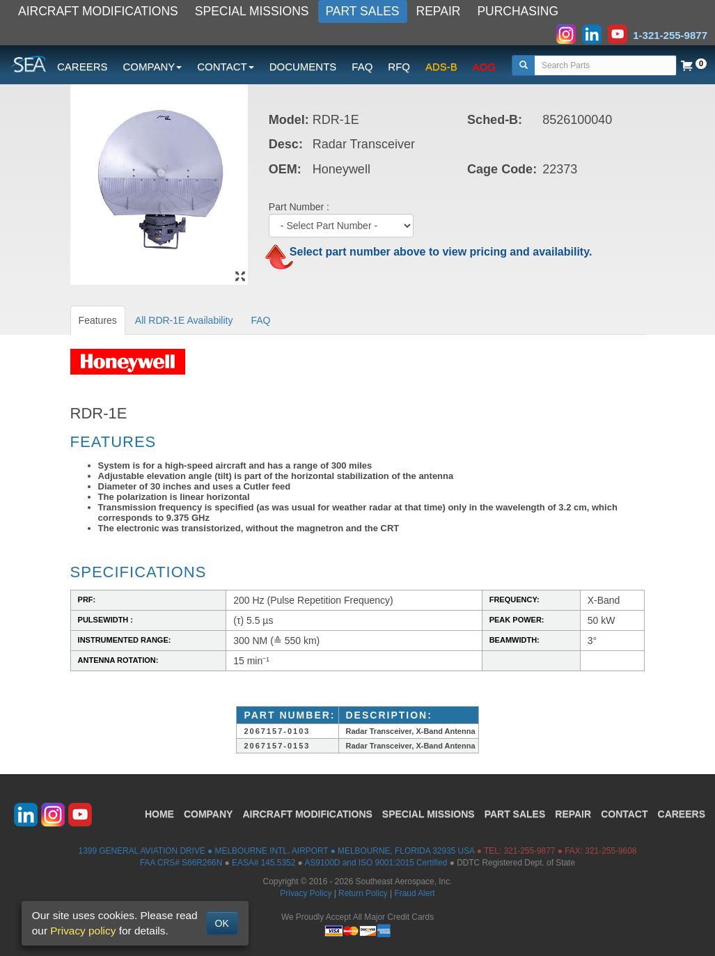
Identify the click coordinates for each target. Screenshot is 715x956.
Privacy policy (83, 931)
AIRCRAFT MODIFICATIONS (98, 11)
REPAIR (438, 11)
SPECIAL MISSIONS (252, 11)
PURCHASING (517, 11)
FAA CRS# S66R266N (181, 863)
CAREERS (82, 66)
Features (98, 320)
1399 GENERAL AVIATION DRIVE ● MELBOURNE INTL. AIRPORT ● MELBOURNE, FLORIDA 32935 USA (277, 851)
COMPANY (208, 814)
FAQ (362, 66)
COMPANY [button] (152, 66)
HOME (159, 814)
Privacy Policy (305, 893)
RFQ (399, 66)
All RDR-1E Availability (184, 320)
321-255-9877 (529, 851)
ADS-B (441, 66)
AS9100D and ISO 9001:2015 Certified (375, 863)
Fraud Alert (414, 893)
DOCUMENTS (303, 66)
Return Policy (363, 893)
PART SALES (363, 11)
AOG (484, 66)
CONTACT (624, 814)
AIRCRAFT (307, 814)
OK (222, 923)
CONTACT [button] (225, 66)
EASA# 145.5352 (263, 863)
